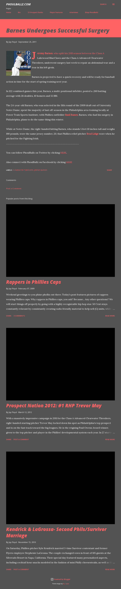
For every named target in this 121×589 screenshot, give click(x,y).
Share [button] (109, 170)
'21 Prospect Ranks (35, 12)
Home (8, 12)
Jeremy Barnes (45, 53)
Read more (110, 316)
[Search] (103, 4)
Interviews (74, 12)
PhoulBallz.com (18, 4)
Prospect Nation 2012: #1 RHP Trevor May (54, 405)
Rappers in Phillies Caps (33, 282)
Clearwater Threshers (23, 170)
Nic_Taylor (66, 584)
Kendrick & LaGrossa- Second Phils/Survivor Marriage (56, 532)
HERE (63, 152)
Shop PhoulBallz (91, 12)
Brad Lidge (93, 133)
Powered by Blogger (60, 579)
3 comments (19, 316)
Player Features (56, 12)
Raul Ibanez (71, 114)
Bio (19, 12)
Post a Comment (13, 188)
